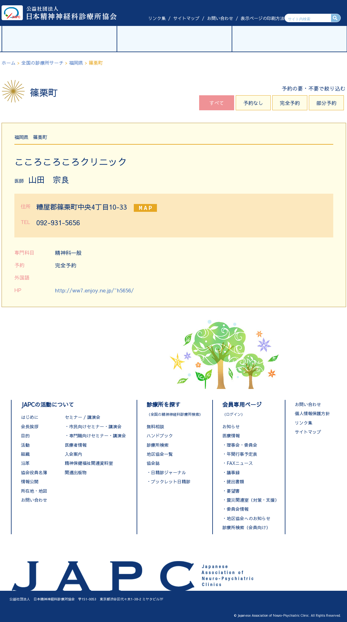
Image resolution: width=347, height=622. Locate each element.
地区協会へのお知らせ (248, 518)
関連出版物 (76, 472)
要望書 (233, 491)
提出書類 (235, 481)
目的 (25, 435)
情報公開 (29, 481)
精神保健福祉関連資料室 (89, 463)
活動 (25, 445)
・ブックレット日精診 (168, 481)
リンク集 (157, 18)
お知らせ (231, 426)
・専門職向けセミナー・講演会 (95, 435)
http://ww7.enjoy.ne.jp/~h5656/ (94, 290)
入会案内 (73, 454)
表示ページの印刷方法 (262, 18)
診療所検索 (157, 445)
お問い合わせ (220, 18)
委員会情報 (238, 509)
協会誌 (153, 463)
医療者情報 (76, 445)
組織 (25, 454)
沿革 (25, 463)
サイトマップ (186, 18)
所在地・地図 (34, 491)
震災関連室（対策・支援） (253, 500)
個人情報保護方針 (312, 413)
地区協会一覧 (160, 454)
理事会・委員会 (242, 445)
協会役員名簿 (34, 472)
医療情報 (231, 435)
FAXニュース (240, 463)
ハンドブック (160, 435)
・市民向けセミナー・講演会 (93, 426)
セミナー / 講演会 (82, 417)
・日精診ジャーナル (166, 472)
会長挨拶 (29, 426)
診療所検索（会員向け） (246, 527)
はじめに (29, 417)
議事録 (233, 472)
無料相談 (155, 426)
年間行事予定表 (242, 454)
